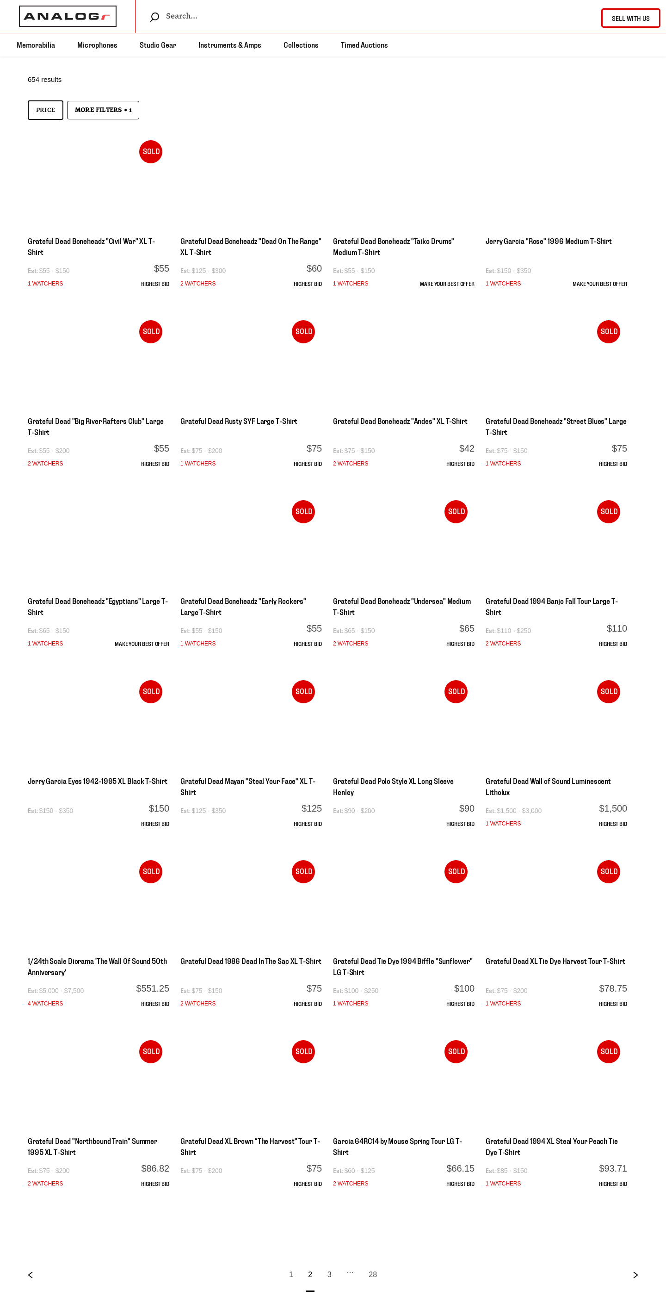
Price (45, 110)
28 (373, 1274)
